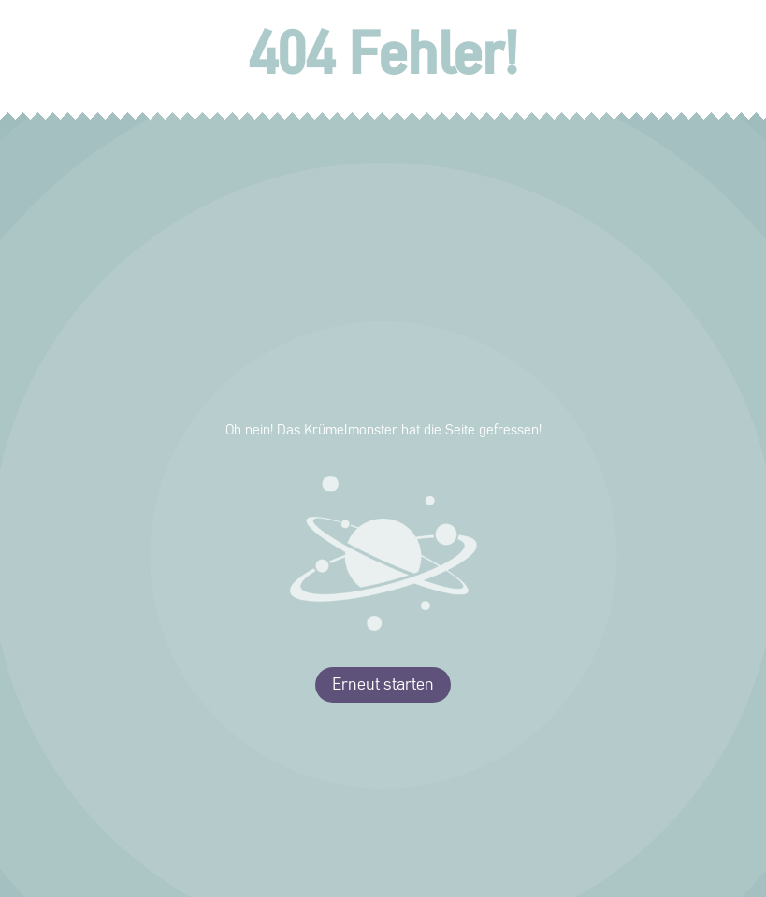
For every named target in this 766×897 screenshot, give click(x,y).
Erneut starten (383, 684)
